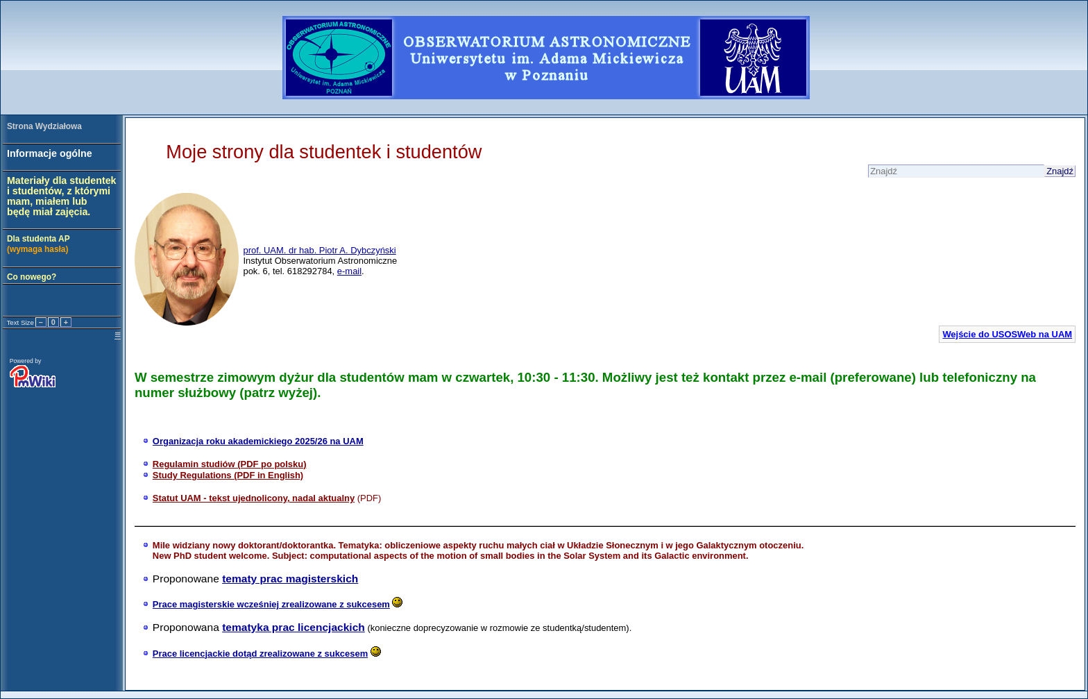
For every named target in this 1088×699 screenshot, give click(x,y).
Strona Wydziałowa (44, 126)
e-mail (349, 271)
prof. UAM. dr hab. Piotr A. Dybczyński (319, 250)
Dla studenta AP (38, 244)
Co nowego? (31, 277)
